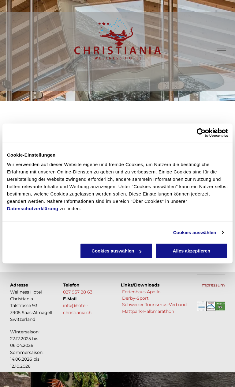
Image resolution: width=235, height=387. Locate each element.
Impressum (212, 285)
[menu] (221, 51)
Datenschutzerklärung (32, 208)
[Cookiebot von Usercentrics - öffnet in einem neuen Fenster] (201, 132)
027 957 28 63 (77, 292)
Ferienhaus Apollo (141, 291)
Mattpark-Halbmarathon (147, 311)
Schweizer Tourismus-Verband (154, 304)
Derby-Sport (135, 298)
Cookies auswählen (194, 232)
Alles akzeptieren (192, 250)
